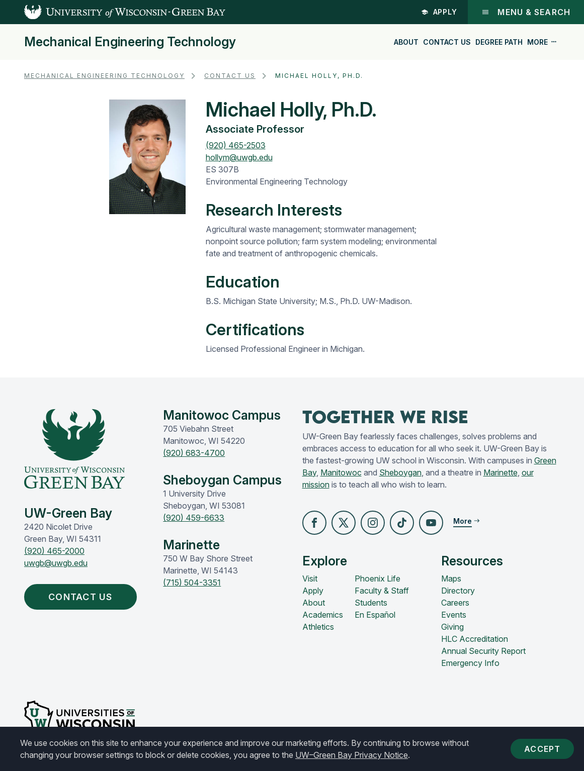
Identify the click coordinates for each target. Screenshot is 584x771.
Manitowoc (341, 472)
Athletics (318, 627)
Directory (458, 591)
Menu (525, 12)
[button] (314, 523)
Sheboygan (400, 472)
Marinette (500, 472)
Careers (455, 603)
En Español (375, 615)
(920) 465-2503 (236, 145)
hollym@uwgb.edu (239, 157)
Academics (322, 615)
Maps (451, 578)
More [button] (542, 42)
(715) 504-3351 (192, 582)
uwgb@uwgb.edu (56, 563)
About (406, 42)
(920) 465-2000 (54, 551)
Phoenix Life (377, 578)
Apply (439, 12)
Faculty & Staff (382, 591)
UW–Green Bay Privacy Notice (351, 755)
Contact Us (447, 42)
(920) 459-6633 (193, 518)
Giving (452, 627)
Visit (309, 578)
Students (371, 603)
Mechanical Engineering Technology (130, 42)
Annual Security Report (483, 651)
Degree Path (499, 42)
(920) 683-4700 (194, 453)
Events (453, 615)
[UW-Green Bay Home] (112, 12)
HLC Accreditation (474, 639)
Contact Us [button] (82, 597)
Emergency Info (470, 663)
